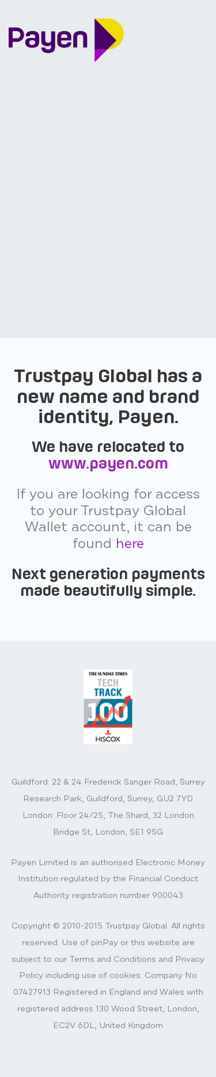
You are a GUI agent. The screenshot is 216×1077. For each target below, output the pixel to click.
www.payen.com (108, 463)
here (130, 543)
